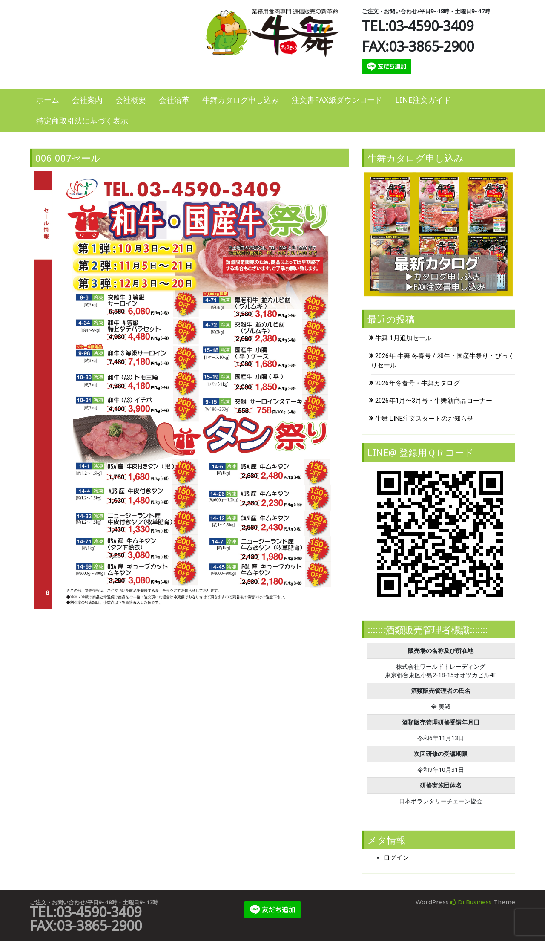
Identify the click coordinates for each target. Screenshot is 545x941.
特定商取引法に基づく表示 (82, 120)
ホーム (47, 100)
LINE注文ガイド (423, 100)
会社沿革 (174, 100)
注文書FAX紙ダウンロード (337, 100)
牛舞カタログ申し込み (240, 100)
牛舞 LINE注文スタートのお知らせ (424, 418)
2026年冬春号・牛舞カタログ (417, 383)
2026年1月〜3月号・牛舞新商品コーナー (433, 400)
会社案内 (87, 100)
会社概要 (130, 100)
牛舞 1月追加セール (403, 338)
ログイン (396, 857)
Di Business (471, 902)
